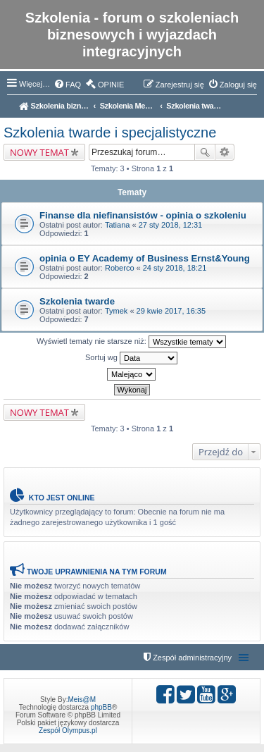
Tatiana (117, 225)
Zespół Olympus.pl (68, 730)
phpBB (101, 707)
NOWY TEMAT (39, 152)
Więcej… (34, 84)
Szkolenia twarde (77, 301)
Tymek (116, 311)
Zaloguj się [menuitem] (238, 84)
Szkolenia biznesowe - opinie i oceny (54, 105)
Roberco (119, 268)
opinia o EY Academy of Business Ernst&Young (144, 258)
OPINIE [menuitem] (111, 84)
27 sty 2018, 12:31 (171, 225)
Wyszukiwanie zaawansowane (224, 152)
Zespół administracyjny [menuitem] (192, 657)
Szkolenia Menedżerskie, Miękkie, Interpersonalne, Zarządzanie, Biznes (128, 105)
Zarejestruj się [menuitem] (180, 84)
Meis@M (82, 699)
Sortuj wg (131, 358)
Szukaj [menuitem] (252, 107)
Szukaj (204, 152)
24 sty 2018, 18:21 (175, 268)
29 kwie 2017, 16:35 (171, 311)
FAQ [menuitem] (73, 84)
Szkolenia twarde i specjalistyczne (194, 105)
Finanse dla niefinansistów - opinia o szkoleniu (142, 215)
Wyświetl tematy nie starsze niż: (131, 341)
